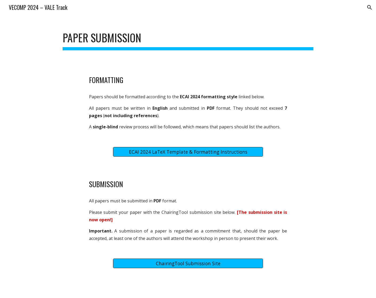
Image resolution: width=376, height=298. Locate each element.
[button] (369, 7)
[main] (188, 37)
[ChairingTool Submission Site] (187, 263)
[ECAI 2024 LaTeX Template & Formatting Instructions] (187, 152)
